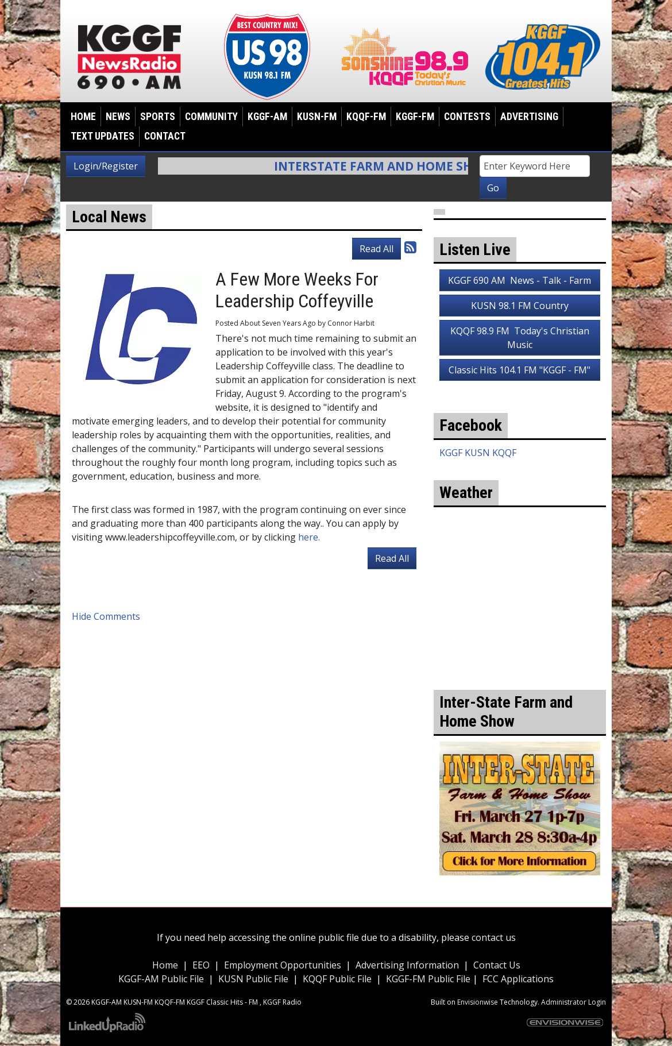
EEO (201, 965)
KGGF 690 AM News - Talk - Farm (519, 280)
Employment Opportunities (282, 965)
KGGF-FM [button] (415, 116)
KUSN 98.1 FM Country (520, 305)
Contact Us (496, 965)
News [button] (118, 116)
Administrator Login (573, 1002)
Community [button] (211, 116)
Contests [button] (467, 116)
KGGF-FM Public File (429, 978)
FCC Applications (518, 978)
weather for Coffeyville (519, 638)
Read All (376, 248)
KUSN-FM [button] (317, 116)
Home (83, 116)
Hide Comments (106, 616)
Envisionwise (477, 1002)
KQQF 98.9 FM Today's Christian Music (519, 338)
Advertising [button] (529, 116)
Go (493, 188)
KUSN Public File (253, 978)
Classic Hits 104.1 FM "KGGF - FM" (519, 370)
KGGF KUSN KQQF (477, 452)
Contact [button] (165, 136)
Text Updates (102, 136)
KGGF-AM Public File (161, 978)
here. (309, 537)
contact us (494, 937)
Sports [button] (157, 116)
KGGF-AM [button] (267, 116)
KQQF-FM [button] (366, 116)
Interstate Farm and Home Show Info (407, 166)
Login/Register (106, 166)
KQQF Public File (337, 978)
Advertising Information (407, 965)
